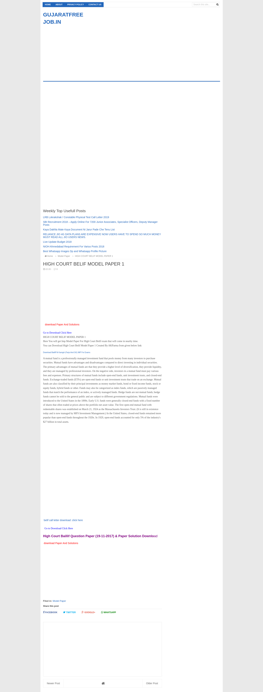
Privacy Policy (75, 4)
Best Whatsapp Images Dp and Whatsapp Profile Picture (75, 251)
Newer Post (53, 683)
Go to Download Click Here (57, 332)
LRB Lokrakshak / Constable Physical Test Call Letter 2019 (76, 217)
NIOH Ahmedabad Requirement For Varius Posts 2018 (73, 246)
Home (48, 4)
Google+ (88, 612)
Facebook (50, 612)
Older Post (152, 683)
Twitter (69, 612)
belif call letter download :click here (63, 520)
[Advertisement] (73, 51)
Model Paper (59, 601)
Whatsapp (108, 612)
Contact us (94, 4)
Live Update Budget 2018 (57, 241)
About (58, 4)
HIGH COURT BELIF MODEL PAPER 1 (92, 256)
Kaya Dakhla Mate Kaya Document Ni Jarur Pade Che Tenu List (79, 229)
